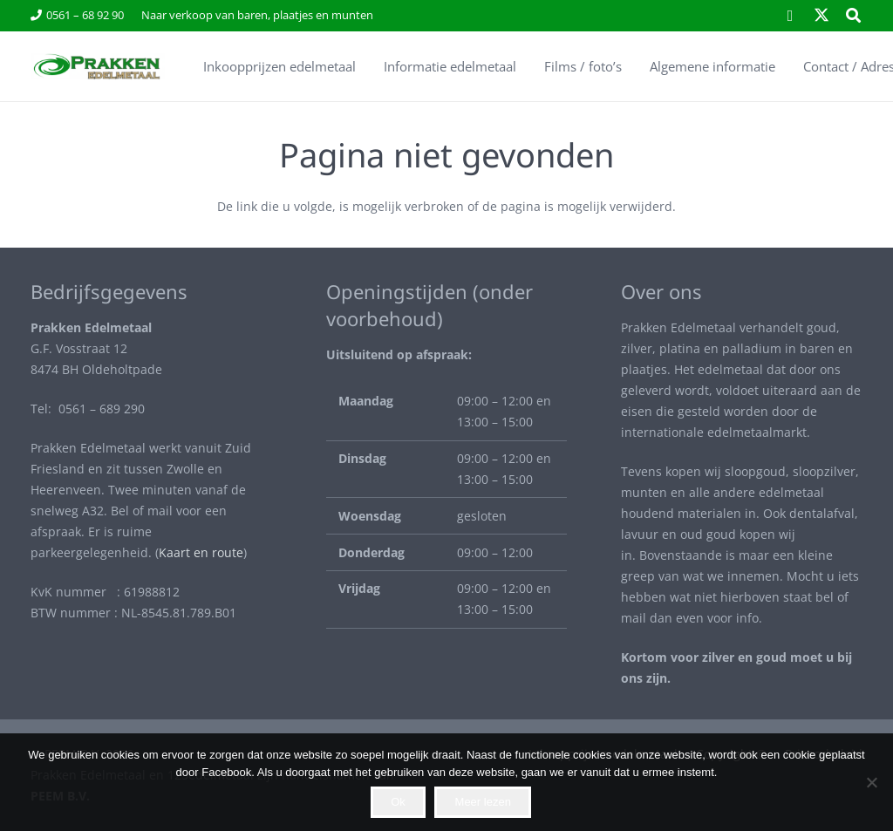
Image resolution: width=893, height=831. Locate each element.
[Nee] (871, 782)
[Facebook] (790, 15)
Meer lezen (483, 801)
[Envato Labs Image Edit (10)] (97, 66)
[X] (821, 15)
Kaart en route (201, 552)
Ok (398, 801)
